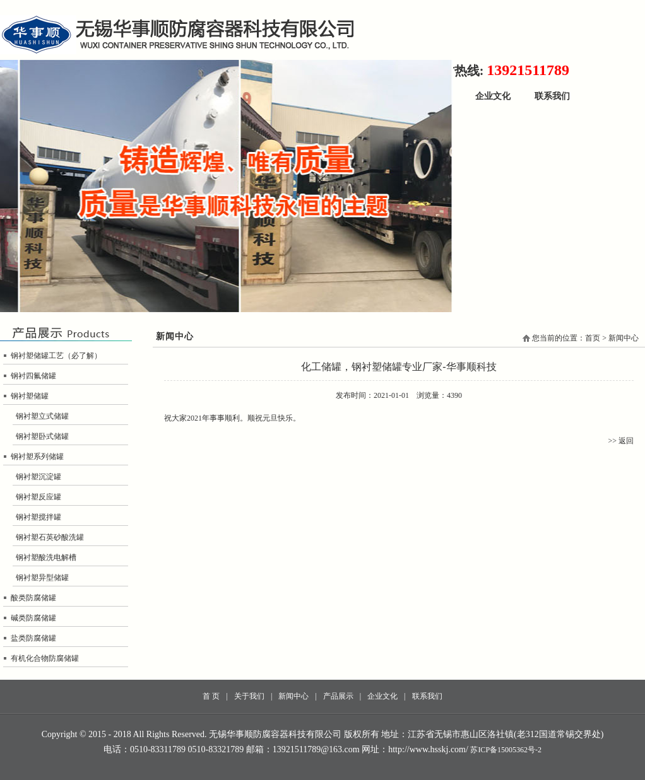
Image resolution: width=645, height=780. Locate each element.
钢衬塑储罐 (30, 396)
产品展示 (338, 696)
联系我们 (552, 96)
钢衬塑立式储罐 (42, 416)
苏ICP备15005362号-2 (505, 749)
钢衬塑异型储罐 (42, 577)
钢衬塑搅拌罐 (38, 517)
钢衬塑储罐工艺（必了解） (56, 355)
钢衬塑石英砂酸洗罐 (50, 537)
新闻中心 (293, 696)
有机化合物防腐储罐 (45, 658)
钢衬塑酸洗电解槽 (46, 557)
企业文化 (493, 96)
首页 (592, 338)
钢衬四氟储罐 (33, 375)
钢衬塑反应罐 (38, 496)
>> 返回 (621, 440)
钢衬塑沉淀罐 (38, 476)
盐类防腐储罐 (33, 638)
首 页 (211, 696)
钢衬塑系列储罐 (37, 456)
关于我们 (249, 696)
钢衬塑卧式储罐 (42, 436)
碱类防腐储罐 (33, 618)
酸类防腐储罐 (33, 597)
